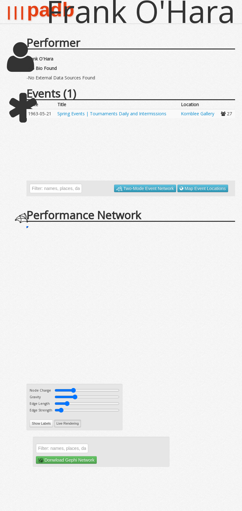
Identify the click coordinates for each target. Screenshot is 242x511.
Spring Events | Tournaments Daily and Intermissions (111, 114)
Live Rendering (67, 423)
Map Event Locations (203, 188)
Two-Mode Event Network (145, 188)
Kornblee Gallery (197, 114)
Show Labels (41, 423)
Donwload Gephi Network (66, 460)
